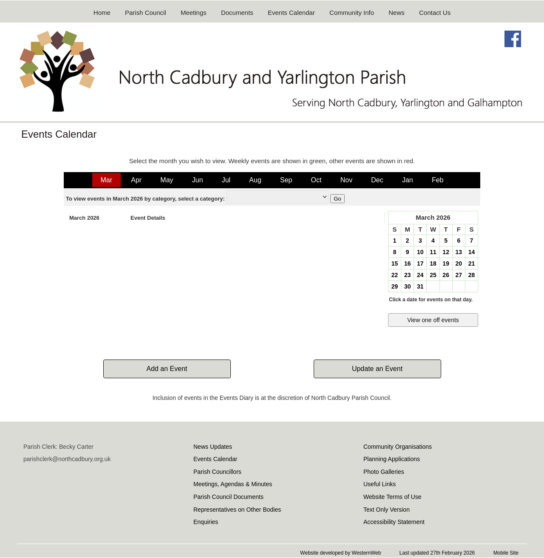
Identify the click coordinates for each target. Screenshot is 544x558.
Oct (316, 180)
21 (471, 263)
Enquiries (205, 521)
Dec (377, 180)
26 (445, 275)
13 (458, 252)
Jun (197, 180)
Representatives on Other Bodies (237, 509)
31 (420, 286)
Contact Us (434, 12)
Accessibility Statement (394, 521)
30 (407, 286)
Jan (407, 180)
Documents (237, 12)
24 (420, 275)
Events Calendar (291, 12)
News (396, 12)
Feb (438, 180)
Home (102, 12)
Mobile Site (505, 553)
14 (471, 252)
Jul (226, 180)
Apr (136, 180)
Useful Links (379, 484)
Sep (286, 180)
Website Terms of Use (392, 496)
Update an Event (377, 368)
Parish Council (145, 12)
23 (407, 275)
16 (407, 263)
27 (458, 275)
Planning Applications (391, 459)
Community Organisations (397, 446)
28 (471, 275)
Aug (255, 180)
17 (420, 263)
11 (433, 252)
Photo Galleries (383, 471)
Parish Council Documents (228, 496)
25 (433, 275)
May (166, 180)
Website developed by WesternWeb (340, 553)
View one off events (433, 320)
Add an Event (166, 368)
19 (445, 263)
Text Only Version (386, 509)
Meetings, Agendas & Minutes (232, 484)
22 (394, 275)
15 (394, 263)
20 (458, 263)
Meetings (194, 12)
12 (445, 252)
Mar (107, 180)
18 (433, 263)
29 (394, 286)
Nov (346, 180)
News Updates (212, 446)
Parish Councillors (217, 471)
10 (420, 252)
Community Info (351, 12)
